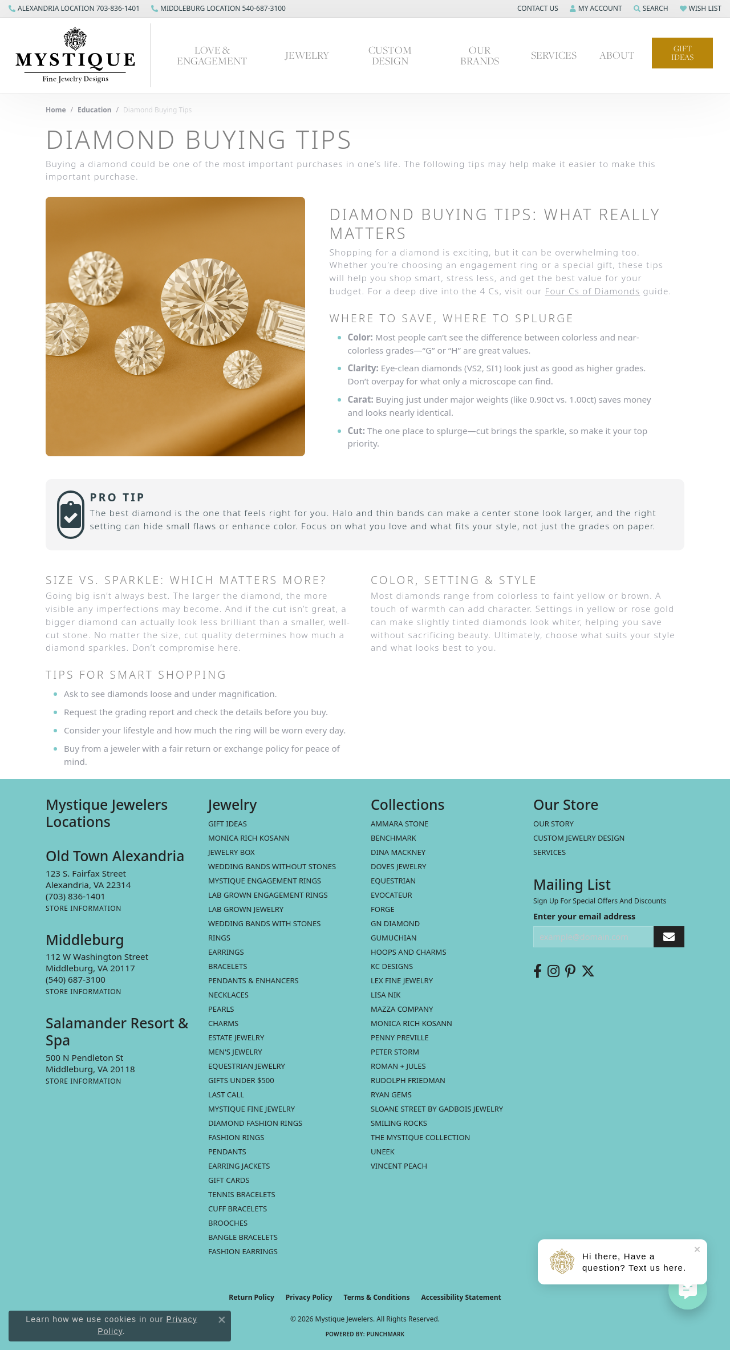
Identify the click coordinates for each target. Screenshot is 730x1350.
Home (56, 110)
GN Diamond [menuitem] (395, 923)
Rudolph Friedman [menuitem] (408, 1080)
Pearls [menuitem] (221, 1009)
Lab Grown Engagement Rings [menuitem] (268, 895)
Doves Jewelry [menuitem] (398, 866)
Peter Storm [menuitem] (395, 1052)
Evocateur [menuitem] (391, 895)
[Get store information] (83, 908)
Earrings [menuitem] (226, 952)
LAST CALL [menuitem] (226, 1094)
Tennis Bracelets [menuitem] (241, 1194)
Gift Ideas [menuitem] (227, 823)
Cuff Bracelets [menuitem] (237, 1208)
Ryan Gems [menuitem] (391, 1094)
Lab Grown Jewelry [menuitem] (245, 909)
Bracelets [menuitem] (227, 966)
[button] (536, 8)
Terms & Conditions (377, 1297)
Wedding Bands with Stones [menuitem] (264, 923)
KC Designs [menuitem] (392, 966)
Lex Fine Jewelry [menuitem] (402, 980)
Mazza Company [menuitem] (402, 1009)
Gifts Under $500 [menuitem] (241, 1080)
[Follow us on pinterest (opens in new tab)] (570, 971)
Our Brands (479, 55)
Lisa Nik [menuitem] (385, 995)
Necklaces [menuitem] (228, 995)
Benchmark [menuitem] (393, 838)
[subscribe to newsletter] (669, 936)
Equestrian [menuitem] (393, 880)
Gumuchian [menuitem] (394, 938)
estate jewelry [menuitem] (236, 1037)
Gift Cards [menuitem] (228, 1180)
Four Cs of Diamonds (592, 291)
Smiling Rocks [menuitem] (399, 1123)
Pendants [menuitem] (227, 1151)
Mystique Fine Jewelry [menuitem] (251, 1109)
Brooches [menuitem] (228, 1223)
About (617, 55)
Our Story (553, 823)
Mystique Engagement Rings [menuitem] (264, 880)
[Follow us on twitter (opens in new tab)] (588, 971)
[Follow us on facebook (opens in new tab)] (537, 971)
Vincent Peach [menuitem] (399, 1166)
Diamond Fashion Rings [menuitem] (255, 1123)
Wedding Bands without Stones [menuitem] (272, 866)
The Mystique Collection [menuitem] (421, 1137)
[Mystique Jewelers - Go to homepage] (81, 55)
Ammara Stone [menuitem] (399, 823)
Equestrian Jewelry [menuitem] (246, 1066)
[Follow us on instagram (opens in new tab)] (553, 971)
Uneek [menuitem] (383, 1151)
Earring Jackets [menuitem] (239, 1166)
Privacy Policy (309, 1297)
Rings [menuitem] (219, 938)
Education (95, 110)
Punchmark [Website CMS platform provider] (386, 1334)
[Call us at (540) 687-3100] (76, 979)
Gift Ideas (682, 53)
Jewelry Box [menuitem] (231, 852)
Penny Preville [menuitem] (400, 1037)
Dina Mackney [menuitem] (398, 852)
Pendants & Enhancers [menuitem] (253, 980)
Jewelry (307, 55)
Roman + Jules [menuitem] (398, 1066)
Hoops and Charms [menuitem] (409, 952)
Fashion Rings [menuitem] (236, 1137)
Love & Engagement (212, 55)
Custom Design (390, 55)
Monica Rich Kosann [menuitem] (411, 1023)
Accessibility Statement (461, 1297)
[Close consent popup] (221, 1319)
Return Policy (251, 1297)
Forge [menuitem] (383, 909)
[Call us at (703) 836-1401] (76, 896)
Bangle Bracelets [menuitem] (243, 1237)
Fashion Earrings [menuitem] (243, 1251)
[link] (74, 8)
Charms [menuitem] (223, 1023)
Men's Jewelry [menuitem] (235, 1052)
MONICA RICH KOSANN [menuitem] (249, 838)
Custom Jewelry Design (579, 838)
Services (554, 55)
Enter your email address (584, 916)
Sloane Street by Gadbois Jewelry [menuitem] (437, 1109)
